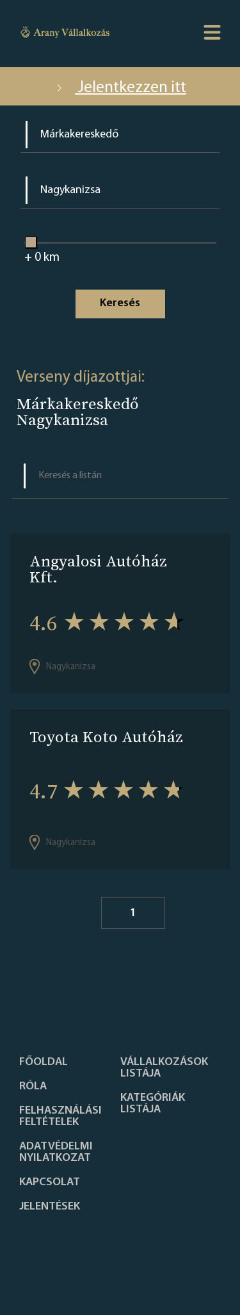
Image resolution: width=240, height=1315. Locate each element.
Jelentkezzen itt (120, 88)
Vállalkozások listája (164, 1068)
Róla (33, 1087)
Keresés (120, 303)
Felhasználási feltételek (60, 1116)
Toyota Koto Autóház (106, 737)
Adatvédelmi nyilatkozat (56, 1152)
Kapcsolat (49, 1182)
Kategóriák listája (152, 1104)
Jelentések (49, 1207)
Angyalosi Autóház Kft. (98, 569)
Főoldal (43, 1062)
